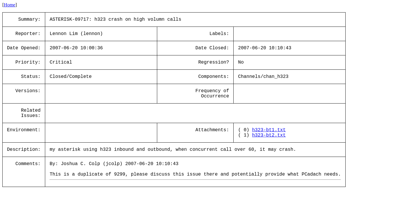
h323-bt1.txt (269, 130)
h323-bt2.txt (269, 135)
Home (9, 4)
